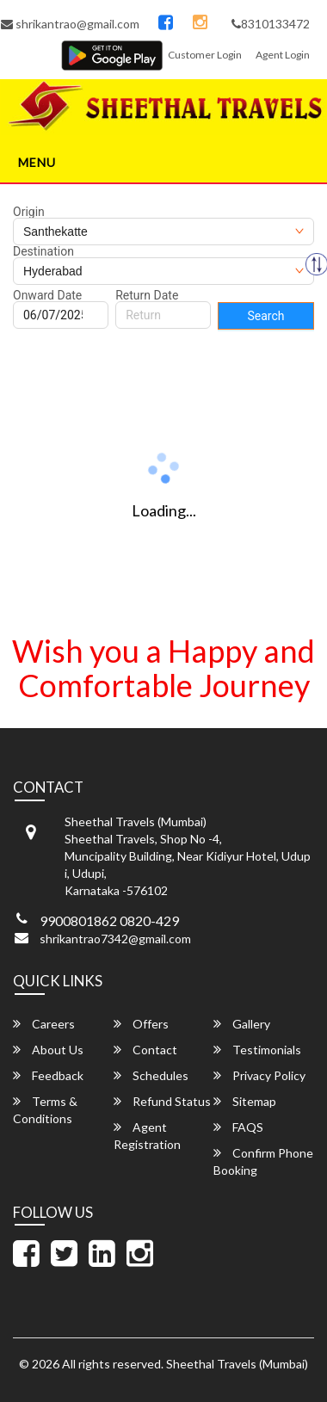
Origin (29, 212)
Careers (44, 1023)
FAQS (238, 1127)
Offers (141, 1023)
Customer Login (205, 54)
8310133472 (270, 23)
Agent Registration (147, 1136)
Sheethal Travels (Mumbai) (237, 1363)
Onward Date (47, 295)
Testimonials (257, 1049)
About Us (48, 1049)
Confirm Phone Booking (263, 1161)
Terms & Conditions (45, 1110)
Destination (43, 251)
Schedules (151, 1075)
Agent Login (283, 54)
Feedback (48, 1075)
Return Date (146, 295)
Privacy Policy (259, 1075)
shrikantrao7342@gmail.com (115, 938)
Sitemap (244, 1101)
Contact (145, 1049)
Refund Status (162, 1101)
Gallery (241, 1023)
